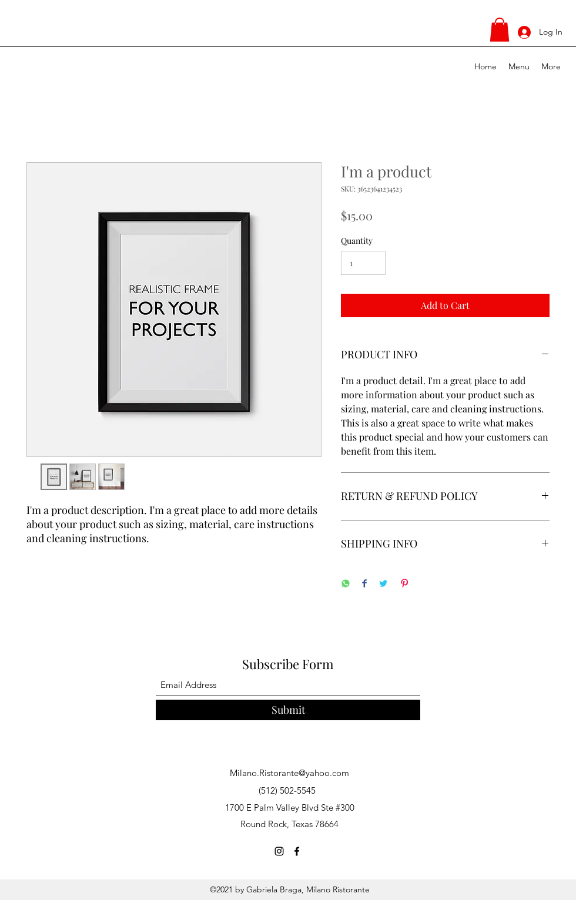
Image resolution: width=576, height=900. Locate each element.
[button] (500, 30)
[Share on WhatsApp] (345, 584)
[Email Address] (288, 685)
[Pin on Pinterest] (404, 584)
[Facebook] (297, 851)
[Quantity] (363, 263)
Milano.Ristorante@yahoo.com (289, 772)
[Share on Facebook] (364, 584)
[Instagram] (279, 851)
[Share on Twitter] (383, 584)
